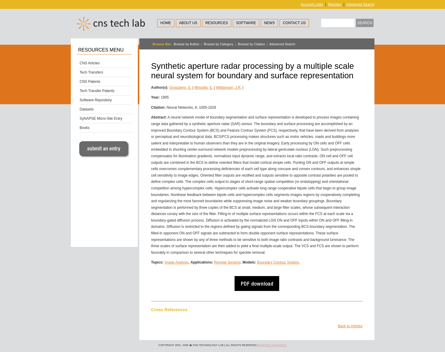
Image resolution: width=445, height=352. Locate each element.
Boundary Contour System (278, 262)
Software (246, 23)
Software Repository (96, 100)
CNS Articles (90, 63)
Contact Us (294, 23)
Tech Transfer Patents (97, 91)
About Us (188, 23)
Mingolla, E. (204, 87)
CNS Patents (90, 82)
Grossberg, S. (180, 87)
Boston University (273, 345)
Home (165, 23)
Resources (216, 23)
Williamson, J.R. (228, 87)
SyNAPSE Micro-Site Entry (101, 118)
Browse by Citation (251, 44)
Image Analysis (177, 262)
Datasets (87, 109)
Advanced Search (360, 4)
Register (334, 4)
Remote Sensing (227, 262)
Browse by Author (186, 44)
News (269, 23)
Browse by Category (218, 44)
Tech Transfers (91, 72)
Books (85, 128)
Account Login (312, 4)
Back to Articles (350, 326)
